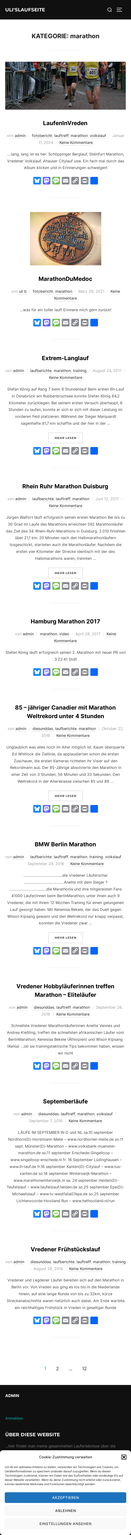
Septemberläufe (65, 1101)
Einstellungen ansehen (65, 1523)
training (80, 370)
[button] (123, 1457)
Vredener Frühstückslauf (65, 1249)
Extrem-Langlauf (65, 358)
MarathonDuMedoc (65, 278)
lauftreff (61, 135)
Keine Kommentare (76, 142)
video (64, 633)
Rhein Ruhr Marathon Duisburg (65, 486)
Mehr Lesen (69, 437)
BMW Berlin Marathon (65, 844)
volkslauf (98, 135)
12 (84, 1368)
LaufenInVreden (65, 123)
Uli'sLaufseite (25, 10)
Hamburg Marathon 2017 (65, 621)
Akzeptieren (65, 1497)
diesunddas (43, 728)
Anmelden (14, 1418)
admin (20, 135)
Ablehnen (65, 1510)
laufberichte (41, 370)
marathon (79, 135)
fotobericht (42, 135)
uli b (23, 291)
